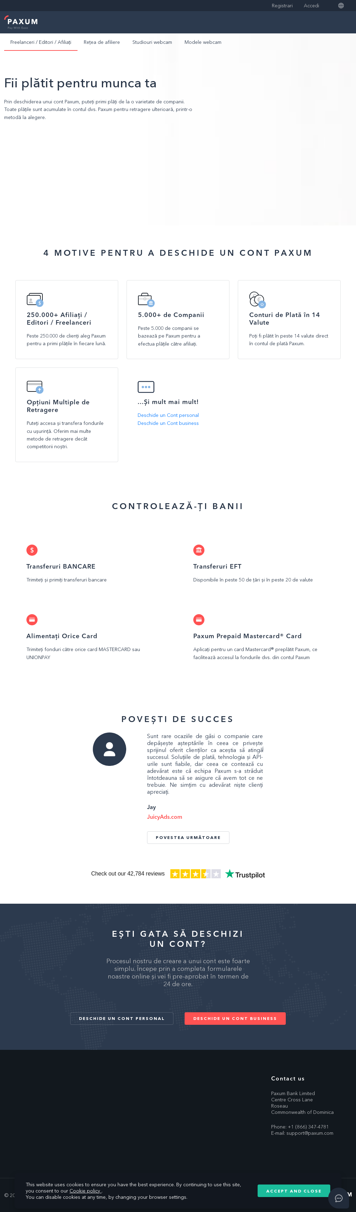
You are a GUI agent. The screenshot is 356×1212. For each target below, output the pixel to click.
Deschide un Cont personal (168, 415)
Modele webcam (203, 42)
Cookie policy (86, 1191)
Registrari (282, 5)
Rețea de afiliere (102, 42)
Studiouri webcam (152, 42)
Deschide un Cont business (168, 423)
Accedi (311, 5)
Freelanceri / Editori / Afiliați (40, 42)
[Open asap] (338, 1198)
